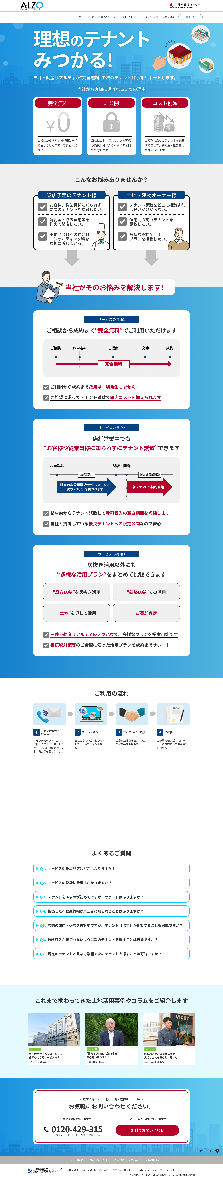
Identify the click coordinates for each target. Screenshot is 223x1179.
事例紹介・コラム (109, 17)
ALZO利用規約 (152, 1160)
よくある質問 (152, 17)
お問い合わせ (169, 17)
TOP (81, 17)
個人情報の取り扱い (93, 1170)
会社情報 (71, 1170)
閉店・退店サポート (131, 17)
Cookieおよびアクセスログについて (151, 1170)
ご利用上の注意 (118, 1170)
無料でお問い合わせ (147, 1130)
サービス (92, 17)
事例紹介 (81, 1160)
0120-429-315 (77, 1129)
